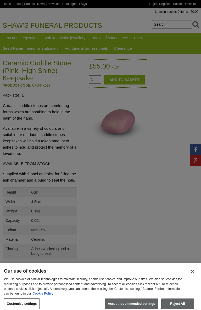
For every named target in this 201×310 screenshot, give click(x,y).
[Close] (192, 274)
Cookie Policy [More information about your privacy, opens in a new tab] (42, 296)
